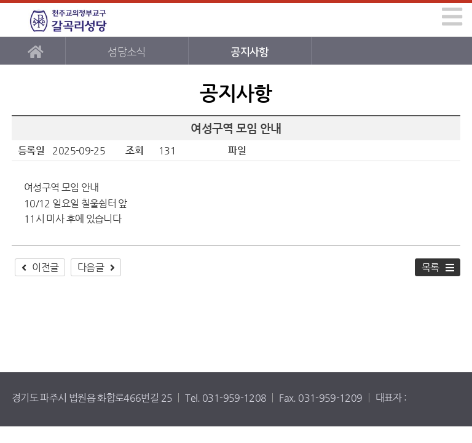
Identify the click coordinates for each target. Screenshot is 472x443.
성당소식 (126, 52)
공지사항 (249, 52)
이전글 (45, 267)
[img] (452, 16)
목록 (430, 267)
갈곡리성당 (68, 20)
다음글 (90, 267)
